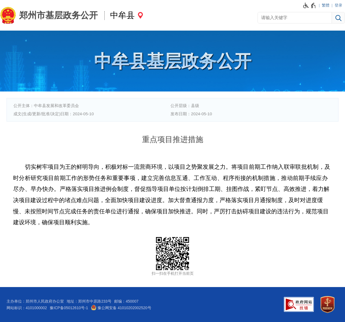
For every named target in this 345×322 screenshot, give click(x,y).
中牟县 (122, 15)
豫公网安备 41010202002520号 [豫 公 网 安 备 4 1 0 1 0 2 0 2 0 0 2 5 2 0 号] (121, 307)
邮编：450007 (126, 301)
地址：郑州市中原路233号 (89, 301)
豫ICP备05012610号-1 (69, 308)
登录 (338, 5)
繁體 (325, 5)
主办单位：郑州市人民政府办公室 (35, 301)
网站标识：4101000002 (27, 308)
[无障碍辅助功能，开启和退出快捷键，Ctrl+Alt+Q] (310, 5)
